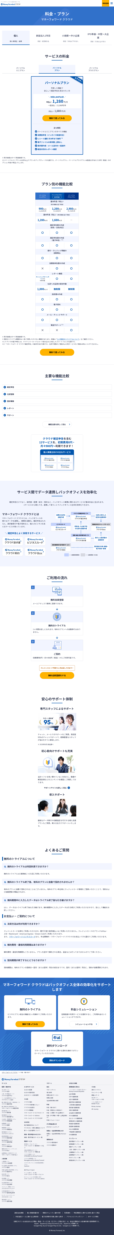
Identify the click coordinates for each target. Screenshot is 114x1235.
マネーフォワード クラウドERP (33, 1118)
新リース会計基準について (32, 1130)
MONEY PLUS (97, 1102)
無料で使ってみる (57, 118)
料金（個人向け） (52, 1107)
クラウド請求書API (52, 1142)
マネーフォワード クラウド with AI (34, 1178)
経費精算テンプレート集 (76, 1144)
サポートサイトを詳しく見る (55, 788)
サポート (8, 415)
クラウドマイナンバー (8, 1187)
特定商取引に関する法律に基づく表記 (87, 1213)
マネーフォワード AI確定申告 (10, 1107)
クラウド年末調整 (7, 1179)
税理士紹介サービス (52, 1095)
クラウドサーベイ (8, 1196)
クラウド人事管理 (7, 1162)
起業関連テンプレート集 (76, 1155)
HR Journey (95, 1109)
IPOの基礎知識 (73, 1115)
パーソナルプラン (57, 69)
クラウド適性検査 (7, 1200)
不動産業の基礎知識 (75, 1132)
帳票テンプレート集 (75, 1147)
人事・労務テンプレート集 (77, 1149)
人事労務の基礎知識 (75, 1105)
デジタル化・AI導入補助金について (34, 1128)
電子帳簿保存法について (31, 1125)
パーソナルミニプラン (20, 69)
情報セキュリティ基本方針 (52, 1213)
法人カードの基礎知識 (75, 1118)
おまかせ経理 (28, 1090)
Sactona (34, 1164)
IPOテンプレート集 (74, 1157)
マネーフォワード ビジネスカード (22, 936)
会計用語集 (72, 1094)
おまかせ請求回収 (29, 1092)
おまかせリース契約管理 (31, 1095)
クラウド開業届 (28, 1110)
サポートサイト (51, 1090)
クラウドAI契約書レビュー (32, 1105)
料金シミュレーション (53, 1120)
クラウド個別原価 (7, 1141)
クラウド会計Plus (8, 1094)
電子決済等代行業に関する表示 (52, 1217)
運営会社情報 (19, 1213)
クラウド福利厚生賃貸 (8, 1192)
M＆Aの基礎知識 (74, 1129)
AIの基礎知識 (73, 1134)
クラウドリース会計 (9, 1099)
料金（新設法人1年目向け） (55, 1110)
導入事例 (49, 1092)
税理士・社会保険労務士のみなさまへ (56, 1134)
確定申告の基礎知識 (75, 1102)
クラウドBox (9, 1149)
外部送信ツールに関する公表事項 (27, 1217)
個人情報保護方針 (33, 1213)
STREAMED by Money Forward (33, 1155)
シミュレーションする (84, 1024)
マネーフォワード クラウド (10, 1072)
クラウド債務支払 (7, 1128)
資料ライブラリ (96, 1090)
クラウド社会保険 (7, 1183)
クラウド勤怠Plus (10, 1170)
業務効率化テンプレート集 (77, 1160)
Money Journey (96, 1106)
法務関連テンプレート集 (76, 1152)
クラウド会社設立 (29, 1107)
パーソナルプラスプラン (93, 69)
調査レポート (95, 1095)
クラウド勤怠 (9, 1166)
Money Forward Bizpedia (77, 1090)
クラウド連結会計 (7, 1145)
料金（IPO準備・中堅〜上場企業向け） (57, 1116)
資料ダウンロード (57, 1060)
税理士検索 (50, 1098)
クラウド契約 (28, 1102)
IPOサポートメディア (53, 1127)
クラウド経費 (6, 1124)
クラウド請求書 (6, 1111)
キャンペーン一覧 (97, 1092)
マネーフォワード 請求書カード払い (34, 1145)
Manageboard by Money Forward (34, 1159)
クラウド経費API (51, 1145)
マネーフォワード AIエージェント (34, 1173)
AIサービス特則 (93, 1217)
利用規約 (67, 1213)
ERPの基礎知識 (73, 1097)
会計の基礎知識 (73, 1099)
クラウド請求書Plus (7, 1116)
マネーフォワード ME (98, 1098)
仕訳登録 (8, 394)
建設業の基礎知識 (74, 1126)
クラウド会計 (6, 1090)
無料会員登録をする (57, 675)
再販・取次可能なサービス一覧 (33, 1137)
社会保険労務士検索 (52, 1100)
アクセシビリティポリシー (75, 1217)
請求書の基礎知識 (74, 1107)
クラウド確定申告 (11, 1103)
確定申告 (8, 387)
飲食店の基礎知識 (74, 1124)
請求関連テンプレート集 (76, 1141)
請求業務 (8, 401)
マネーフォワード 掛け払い (10, 1154)
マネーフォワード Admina (31, 1115)
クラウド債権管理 (9, 1120)
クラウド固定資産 (7, 1137)
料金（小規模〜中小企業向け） (56, 1113)
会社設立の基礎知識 (75, 1113)
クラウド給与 (6, 1175)
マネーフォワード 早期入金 (32, 1151)
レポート (8, 408)
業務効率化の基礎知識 (75, 1121)
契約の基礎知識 (73, 1110)
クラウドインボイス (7, 1132)
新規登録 (106, 3)
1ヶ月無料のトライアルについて (68, 339)
